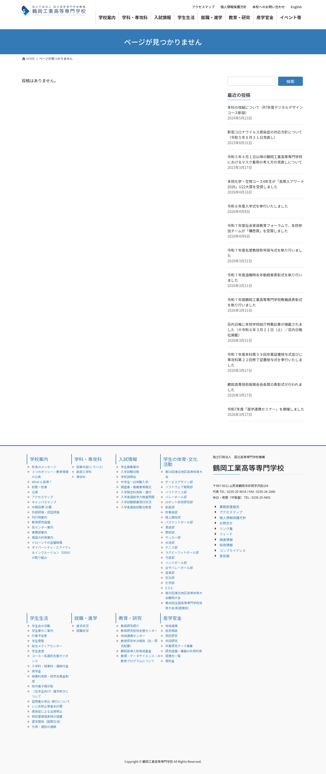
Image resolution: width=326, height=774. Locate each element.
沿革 (35, 492)
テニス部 (171, 547)
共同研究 (171, 641)
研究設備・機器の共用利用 (183, 651)
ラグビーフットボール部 (182, 552)
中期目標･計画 (42, 507)
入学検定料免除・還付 (136, 492)
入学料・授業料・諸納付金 (50, 666)
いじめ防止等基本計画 (47, 706)
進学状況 (82, 625)
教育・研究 (130, 618)
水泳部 (169, 542)
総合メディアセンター (47, 646)
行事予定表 (39, 635)
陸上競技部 (173, 517)
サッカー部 (173, 537)
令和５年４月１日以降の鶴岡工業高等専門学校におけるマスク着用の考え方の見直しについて (264, 159)
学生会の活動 (41, 625)
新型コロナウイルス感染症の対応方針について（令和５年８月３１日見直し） (264, 134)
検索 (290, 81)
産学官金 (172, 618)
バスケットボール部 (179, 522)
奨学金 (36, 671)
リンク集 (226, 528)
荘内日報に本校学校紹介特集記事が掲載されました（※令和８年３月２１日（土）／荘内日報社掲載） (264, 329)
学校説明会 (128, 476)
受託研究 (171, 635)
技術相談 (171, 630)
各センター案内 (42, 527)
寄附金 (169, 661)
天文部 (169, 577)
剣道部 (169, 507)
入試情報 (128, 459)
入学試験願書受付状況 (136, 502)
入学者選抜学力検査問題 (137, 497)
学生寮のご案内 (42, 630)
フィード (226, 534)
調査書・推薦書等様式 (136, 487)
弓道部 (169, 557)
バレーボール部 (176, 497)
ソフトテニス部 (176, 492)
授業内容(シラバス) (89, 467)
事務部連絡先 (229, 506)
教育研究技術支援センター (139, 630)
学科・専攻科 (88, 459)
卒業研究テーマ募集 (179, 646)
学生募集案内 (130, 467)
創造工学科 (84, 471)
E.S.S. (169, 588)
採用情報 (226, 544)
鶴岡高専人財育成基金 (136, 651)
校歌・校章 (39, 487)
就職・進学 (85, 618)
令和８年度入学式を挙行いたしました (257, 206)
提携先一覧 (173, 656)
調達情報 (226, 539)
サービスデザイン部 (179, 482)
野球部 (169, 532)
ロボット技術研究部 (179, 502)
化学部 (169, 582)
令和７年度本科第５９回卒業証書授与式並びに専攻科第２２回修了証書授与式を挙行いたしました (264, 360)
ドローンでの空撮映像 (47, 542)
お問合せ (226, 523)
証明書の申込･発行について (51, 701)
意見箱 (224, 555)
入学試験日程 (130, 471)
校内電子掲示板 (42, 686)
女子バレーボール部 (179, 567)
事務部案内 (39, 532)
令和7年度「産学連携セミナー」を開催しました (265, 409)
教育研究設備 (41, 522)
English (296, 6)
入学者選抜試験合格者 (136, 507)
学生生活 (39, 618)
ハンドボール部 (176, 562)
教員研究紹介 (130, 625)
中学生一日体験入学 (134, 482)
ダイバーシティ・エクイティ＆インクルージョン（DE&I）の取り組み (51, 552)
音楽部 (169, 572)
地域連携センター (133, 635)
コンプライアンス (233, 550)
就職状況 (82, 630)
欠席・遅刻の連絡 (44, 726)
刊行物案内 (39, 517)
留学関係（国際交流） (47, 721)
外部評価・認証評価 (45, 512)
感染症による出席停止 (47, 711)
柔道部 (169, 527)
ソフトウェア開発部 (179, 487)
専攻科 (81, 476)
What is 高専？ (42, 482)
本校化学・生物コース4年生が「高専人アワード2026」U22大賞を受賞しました (265, 184)
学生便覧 (38, 641)
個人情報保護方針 (233, 6)
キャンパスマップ (44, 502)
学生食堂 (38, 651)
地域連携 (171, 625)
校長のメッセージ (44, 467)
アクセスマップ (203, 6)
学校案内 (39, 459)
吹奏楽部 (171, 512)
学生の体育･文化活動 (180, 461)
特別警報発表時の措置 (47, 716)
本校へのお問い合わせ (268, 6)
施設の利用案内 (42, 537)
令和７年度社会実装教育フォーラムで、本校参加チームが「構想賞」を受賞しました (264, 228)
